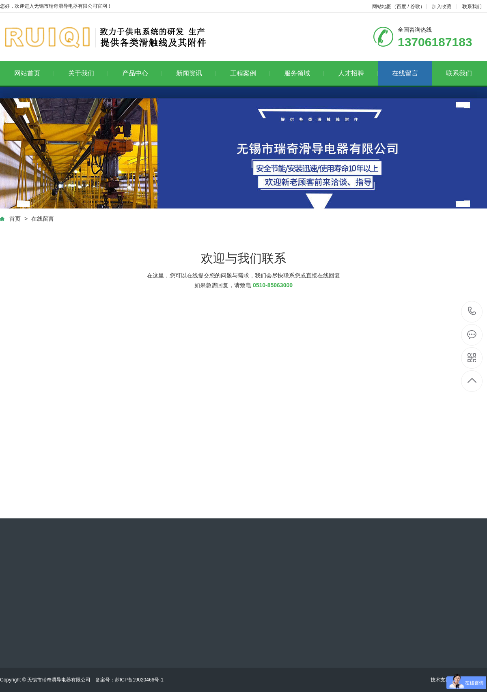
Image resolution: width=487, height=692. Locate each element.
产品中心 (142, 73)
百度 (401, 6)
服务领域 (304, 73)
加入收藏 (441, 6)
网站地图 (382, 6)
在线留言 (405, 73)
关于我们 (88, 73)
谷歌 (415, 6)
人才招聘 (358, 73)
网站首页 (34, 73)
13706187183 (472, 311)
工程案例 (250, 73)
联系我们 (472, 6)
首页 (15, 218)
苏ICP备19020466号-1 (139, 680)
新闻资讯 (196, 73)
